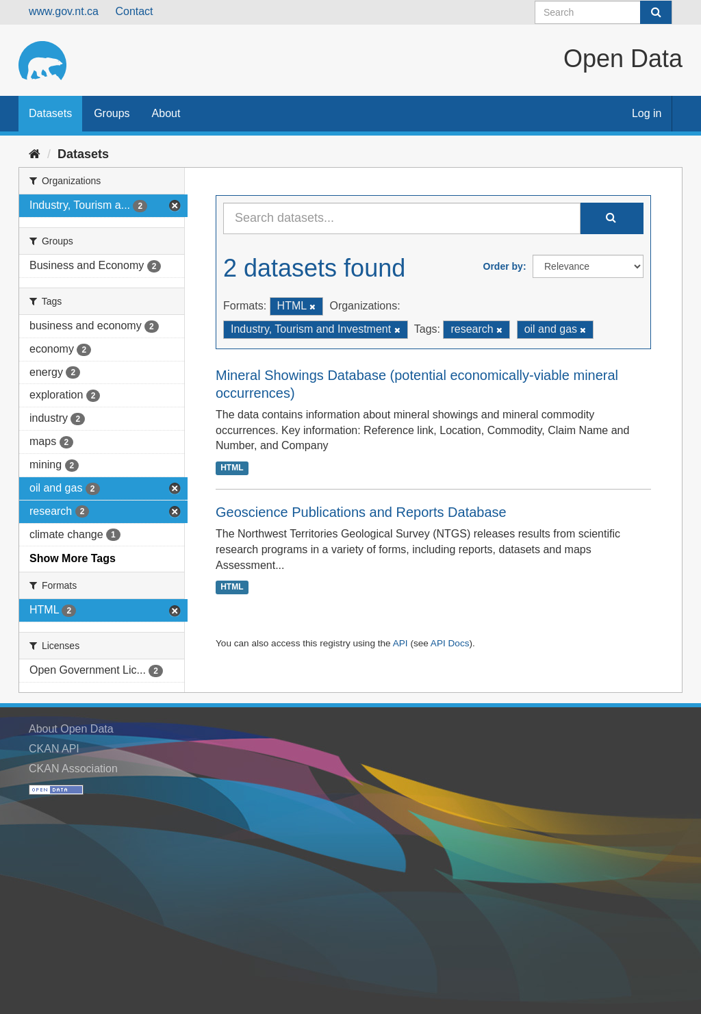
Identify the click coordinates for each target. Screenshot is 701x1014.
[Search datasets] (603, 12)
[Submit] (656, 12)
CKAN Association (73, 768)
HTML (231, 467)
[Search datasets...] (402, 218)
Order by (503, 266)
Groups (111, 113)
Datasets (50, 113)
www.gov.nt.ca (64, 11)
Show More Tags (72, 558)
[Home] (34, 154)
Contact (134, 11)
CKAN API (54, 749)
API (400, 643)
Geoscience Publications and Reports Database (361, 512)
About (166, 113)
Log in (647, 113)
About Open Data (71, 729)
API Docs (450, 643)
